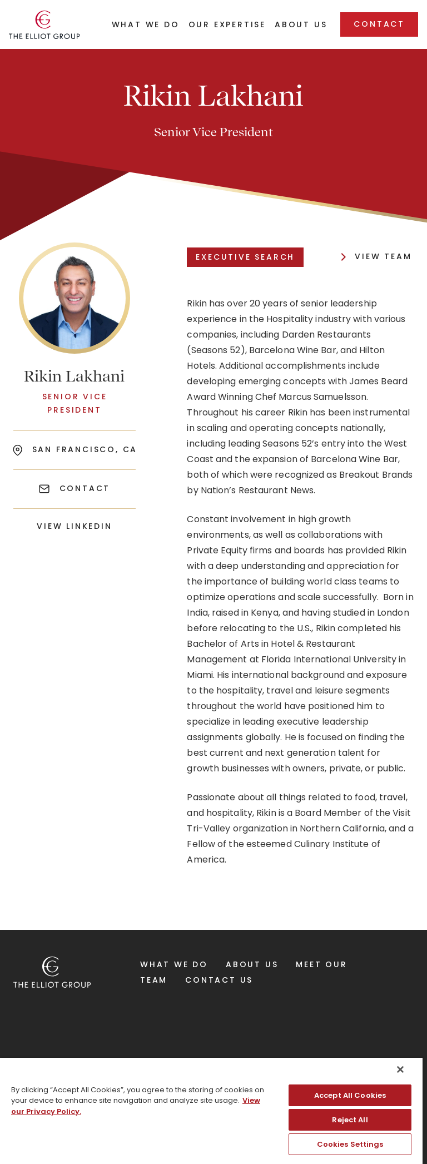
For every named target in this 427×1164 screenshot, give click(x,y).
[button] (146, 28)
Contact (379, 23)
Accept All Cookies (350, 1095)
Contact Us (219, 979)
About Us (252, 964)
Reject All (350, 1120)
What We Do (174, 964)
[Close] (400, 1069)
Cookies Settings (350, 1144)
